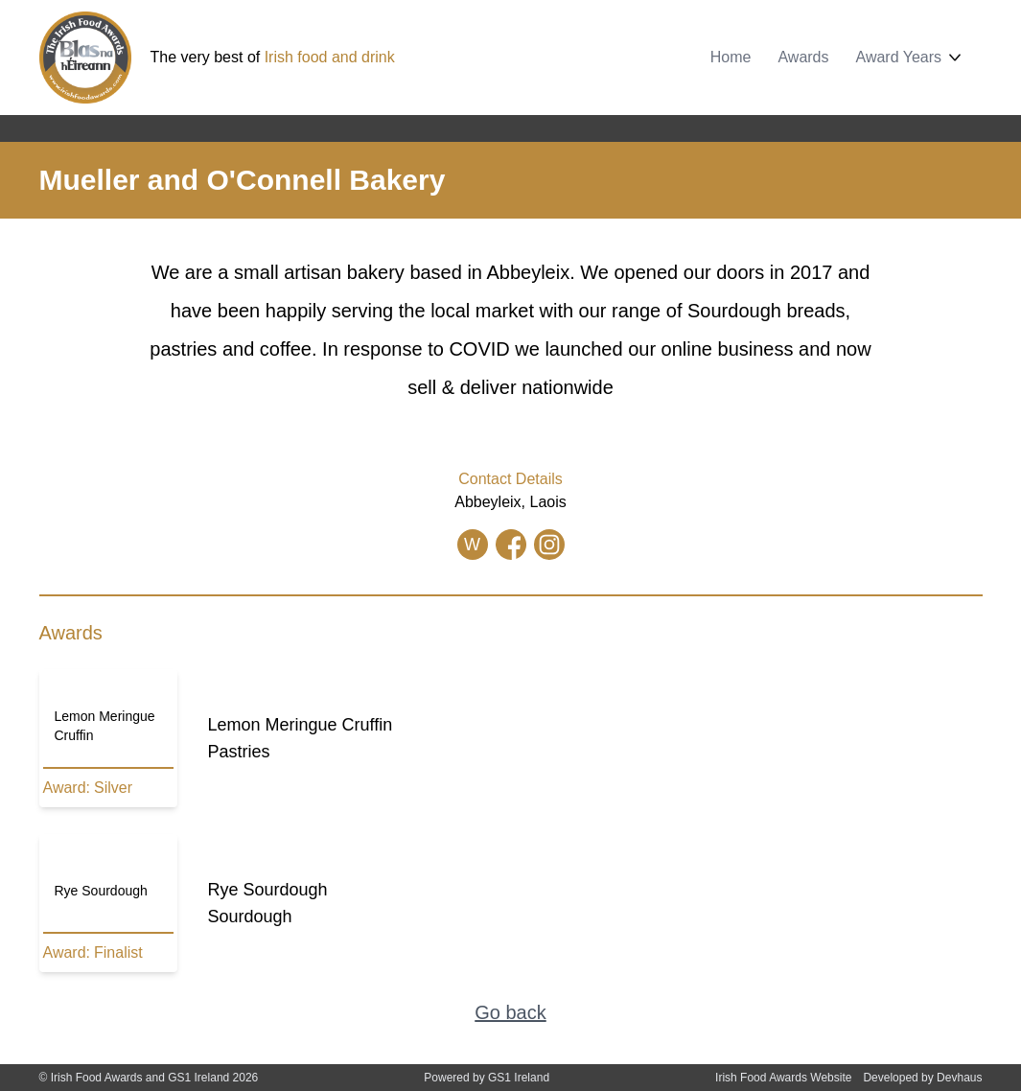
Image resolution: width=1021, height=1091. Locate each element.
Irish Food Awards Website (783, 1077)
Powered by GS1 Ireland (486, 1077)
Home (731, 57)
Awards (802, 57)
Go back (510, 1012)
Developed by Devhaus (922, 1077)
